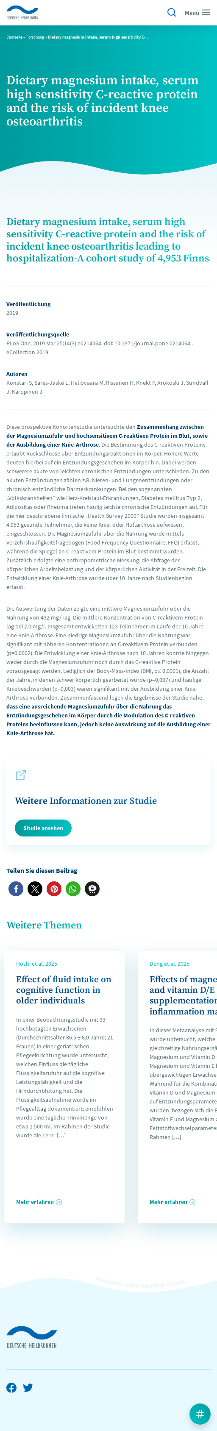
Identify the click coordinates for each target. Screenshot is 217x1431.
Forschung (35, 37)
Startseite (14, 37)
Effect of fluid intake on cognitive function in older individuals (63, 990)
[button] (15, 888)
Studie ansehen (43, 828)
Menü (198, 12)
